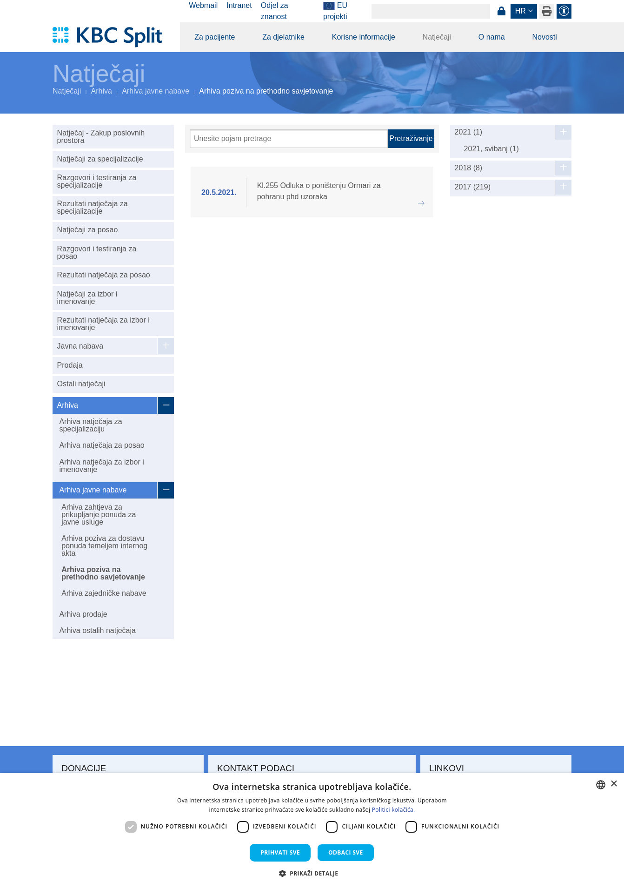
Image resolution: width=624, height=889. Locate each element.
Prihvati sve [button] (280, 852)
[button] (312, 873)
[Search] (431, 11)
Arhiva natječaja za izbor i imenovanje (101, 465)
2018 (469, 168)
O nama (491, 37)
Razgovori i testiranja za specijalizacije (97, 181)
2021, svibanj (491, 149)
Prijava (501, 11)
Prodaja (70, 365)
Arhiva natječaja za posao (101, 445)
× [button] (613, 784)
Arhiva (101, 91)
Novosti (544, 37)
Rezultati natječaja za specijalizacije (92, 207)
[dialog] (312, 831)
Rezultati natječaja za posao (103, 275)
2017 (473, 187)
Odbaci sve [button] (345, 852)
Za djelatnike (283, 37)
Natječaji (437, 37)
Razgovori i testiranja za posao (97, 252)
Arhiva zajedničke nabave (103, 593)
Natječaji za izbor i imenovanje (87, 297)
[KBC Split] (112, 37)
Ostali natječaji (81, 384)
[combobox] (600, 784)
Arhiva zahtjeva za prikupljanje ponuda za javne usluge (98, 514)
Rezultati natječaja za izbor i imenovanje (103, 323)
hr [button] (520, 11)
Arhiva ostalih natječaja (97, 630)
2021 (469, 132)
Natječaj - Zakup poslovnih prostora (101, 136)
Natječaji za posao (87, 230)
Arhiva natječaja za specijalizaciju (90, 425)
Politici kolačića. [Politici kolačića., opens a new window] (393, 810)
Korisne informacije (363, 37)
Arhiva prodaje (83, 614)
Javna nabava (80, 346)
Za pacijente (214, 37)
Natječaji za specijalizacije (100, 159)
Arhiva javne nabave (155, 91)
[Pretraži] (289, 138)
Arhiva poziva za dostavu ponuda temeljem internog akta (104, 545)
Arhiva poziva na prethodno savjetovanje (103, 573)
